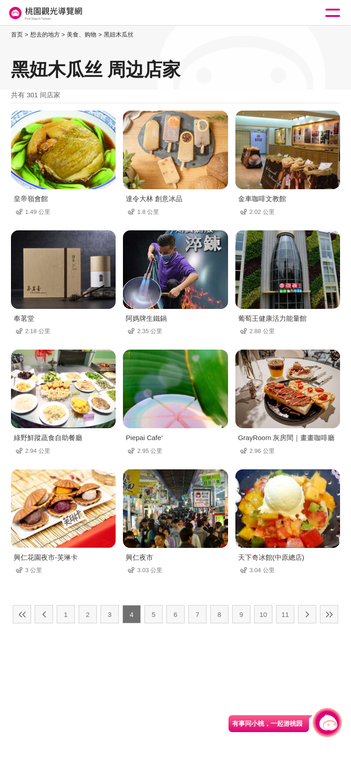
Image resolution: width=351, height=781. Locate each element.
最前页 (22, 614)
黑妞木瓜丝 (118, 34)
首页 (17, 34)
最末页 (329, 614)
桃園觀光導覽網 (44, 13)
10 (263, 614)
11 (285, 614)
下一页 (307, 614)
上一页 (44, 614)
